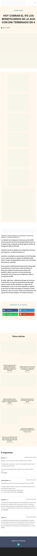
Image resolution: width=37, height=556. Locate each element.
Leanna (3, 517)
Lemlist (2, 527)
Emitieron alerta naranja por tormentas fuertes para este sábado (27, 400)
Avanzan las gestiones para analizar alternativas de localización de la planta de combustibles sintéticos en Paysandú (9, 368)
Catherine (3, 499)
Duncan (3, 457)
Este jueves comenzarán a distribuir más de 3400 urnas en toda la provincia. (27, 430)
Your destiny (20, 492)
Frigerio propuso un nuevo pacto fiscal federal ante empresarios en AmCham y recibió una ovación (27, 368)
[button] (35, 3)
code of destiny (5, 480)
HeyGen (6, 509)
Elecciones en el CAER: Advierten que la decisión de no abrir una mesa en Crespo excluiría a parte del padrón (9, 439)
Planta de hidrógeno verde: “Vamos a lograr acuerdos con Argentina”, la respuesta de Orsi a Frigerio (9, 401)
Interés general (18, 10)
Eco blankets (4, 472)
